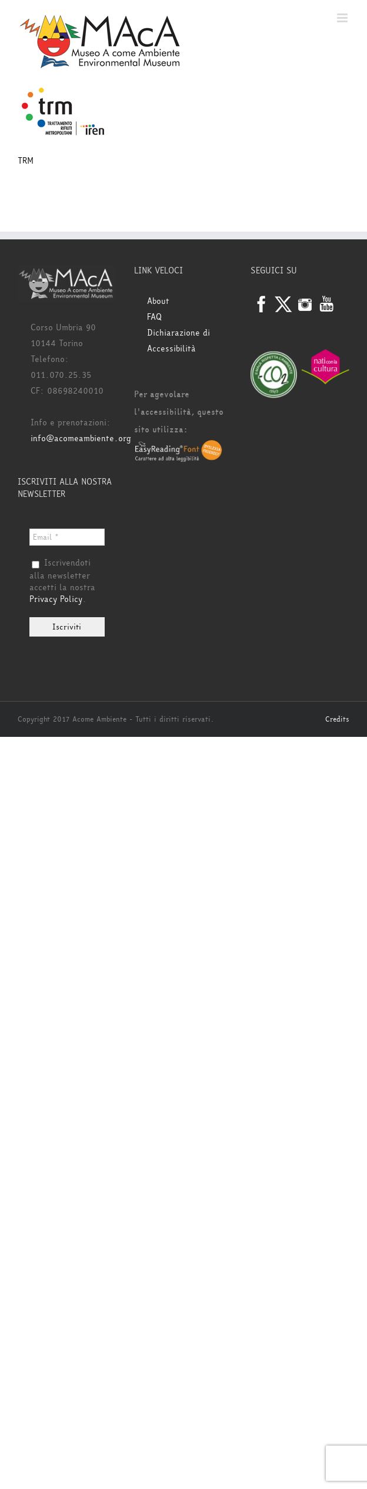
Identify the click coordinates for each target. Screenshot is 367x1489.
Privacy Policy (55, 599)
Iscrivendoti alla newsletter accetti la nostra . (62, 581)
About (158, 301)
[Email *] (67, 537)
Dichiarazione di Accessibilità (178, 341)
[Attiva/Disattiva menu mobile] (343, 18)
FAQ (154, 317)
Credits (337, 719)
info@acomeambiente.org (81, 438)
